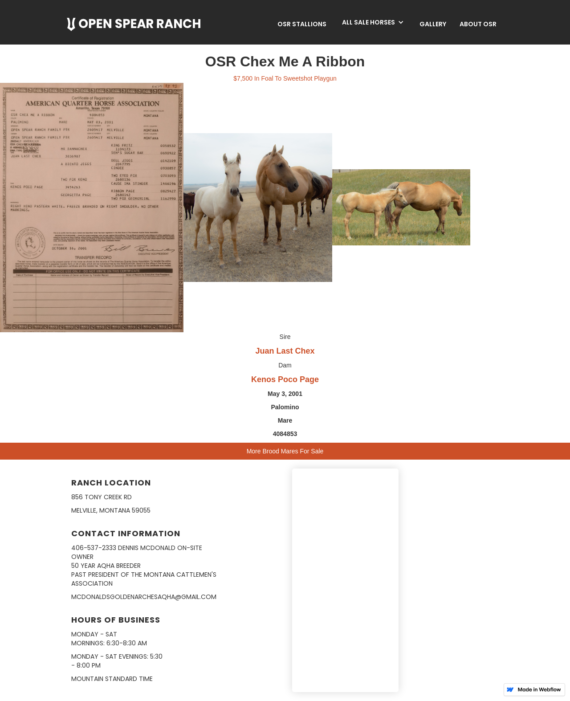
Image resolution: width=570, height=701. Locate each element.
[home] (133, 24)
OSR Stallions (301, 24)
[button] (373, 22)
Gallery (432, 24)
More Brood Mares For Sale (285, 451)
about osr (478, 24)
